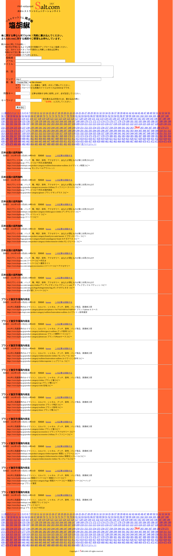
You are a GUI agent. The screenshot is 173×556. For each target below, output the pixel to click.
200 (40, 126)
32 (100, 115)
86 (91, 118)
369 (65, 138)
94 (115, 118)
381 (115, 138)
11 (38, 115)
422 (115, 141)
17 (56, 115)
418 (98, 141)
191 (3, 126)
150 (3, 123)
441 (24, 143)
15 (50, 115)
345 (136, 135)
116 (31, 121)
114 (23, 121)
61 (17, 118)
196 (24, 126)
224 (140, 126)
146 (156, 121)
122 (56, 121)
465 (123, 143)
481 (19, 146)
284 (53, 133)
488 (48, 146)
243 (48, 130)
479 (11, 146)
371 (73, 138)
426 (131, 141)
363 (40, 138)
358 (19, 138)
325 (53, 135)
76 (62, 118)
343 (127, 135)
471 (148, 143)
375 (90, 138)
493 (69, 146)
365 (48, 138)
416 (90, 141)
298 (111, 133)
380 (111, 138)
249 (73, 130)
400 (24, 141)
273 (7, 133)
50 (154, 115)
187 (157, 123)
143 (143, 121)
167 (73, 123)
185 (148, 123)
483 (28, 146)
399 (19, 141)
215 (102, 126)
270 (163, 130)
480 (15, 146)
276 (19, 133)
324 (48, 135)
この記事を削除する (63, 158)
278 (28, 133)
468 (136, 143)
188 (161, 123)
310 (161, 133)
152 (11, 123)
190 (169, 123)
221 (127, 126)
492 (65, 146)
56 (2, 118)
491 (61, 146)
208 (73, 126)
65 (29, 118)
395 (3, 141)
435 (169, 141)
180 (127, 123)
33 (103, 115)
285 (57, 133)
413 (77, 141)
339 (111, 135)
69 (41, 118)
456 (86, 143)
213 (94, 126)
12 (41, 115)
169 (82, 123)
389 (148, 138)
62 (20, 118)
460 (103, 143)
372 (78, 138)
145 (151, 121)
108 (167, 118)
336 (98, 135)
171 (90, 123)
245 (57, 130)
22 (71, 115)
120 (47, 121)
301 (123, 133)
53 (163, 115)
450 (61, 143)
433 (161, 141)
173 (98, 123)
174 (103, 123)
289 (73, 133)
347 (144, 135)
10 (35, 115)
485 (36, 146)
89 (100, 118)
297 (107, 133)
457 (90, 143)
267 (150, 130)
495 (78, 146)
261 (123, 130)
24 (77, 115)
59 (11, 118)
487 (44, 146)
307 (148, 133)
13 (44, 115)
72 (50, 118)
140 (131, 121)
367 (57, 138)
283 (48, 133)
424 (123, 141)
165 (65, 123)
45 (139, 115)
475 (165, 143)
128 (81, 121)
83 (82, 118)
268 (154, 130)
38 (118, 115)
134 (106, 121)
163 (57, 123)
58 (8, 118)
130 (89, 121)
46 (142, 115)
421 (111, 141)
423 (119, 141)
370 (69, 138)
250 (78, 130)
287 (65, 133)
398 (15, 141)
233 (7, 130)
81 (76, 118)
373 (82, 138)
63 (23, 118)
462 (111, 143)
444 (36, 143)
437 (7, 143)
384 (127, 138)
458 (94, 143)
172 (94, 123)
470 (144, 143)
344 (132, 135)
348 (148, 135)
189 (165, 123)
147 (160, 121)
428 (140, 141)
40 (124, 115)
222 (131, 126)
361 (32, 138)
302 (127, 133)
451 (65, 143)
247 (65, 130)
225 (144, 126)
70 (44, 118)
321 (36, 135)
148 (164, 121)
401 (28, 141)
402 (32, 141)
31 (97, 115)
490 (57, 146)
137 (118, 121)
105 (154, 118)
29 (91, 115)
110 (7, 121)
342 (123, 135)
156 (28, 123)
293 (90, 133)
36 (112, 115)
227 (152, 126)
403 (36, 141)
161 (48, 123)
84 (85, 118)
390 (152, 138)
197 (28, 126)
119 (43, 121)
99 (130, 118)
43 (133, 115)
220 (123, 126)
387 (140, 138)
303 (132, 133)
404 (40, 141)
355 (7, 138)
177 (115, 123)
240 (36, 130)
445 (40, 143)
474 (161, 143)
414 (82, 141)
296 (103, 133)
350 (157, 135)
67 (35, 118)
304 (136, 133)
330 (73, 135)
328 (65, 135)
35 (109, 115)
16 (53, 115)
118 (39, 121)
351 (161, 135)
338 (107, 135)
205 (61, 126)
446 (44, 143)
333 (86, 135)
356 (11, 138)
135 (110, 121)
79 (70, 118)
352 (165, 135)
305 (140, 133)
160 (44, 123)
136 (114, 121)
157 (32, 123)
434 (165, 141)
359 (24, 138)
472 (152, 143)
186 (152, 123)
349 (152, 135)
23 (74, 115)
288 (69, 133)
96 (121, 118)
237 (24, 130)
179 (123, 123)
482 (24, 146)
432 (156, 141)
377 (98, 138)
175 (107, 123)
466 (127, 143)
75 (59, 118)
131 (93, 121)
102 (142, 118)
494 (73, 146)
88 (97, 118)
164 (61, 123)
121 (52, 121)
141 (135, 121)
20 (65, 115)
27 (85, 115)
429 (144, 141)
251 (82, 130)
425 (127, 141)
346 (140, 135)
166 (69, 123)
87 (94, 118)
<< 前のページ (8, 115)
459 (98, 143)
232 (3, 130)
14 (47, 115)
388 (144, 138)
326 (57, 135)
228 (156, 126)
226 (148, 126)
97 (124, 118)
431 (152, 141)
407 (53, 141)
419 (102, 141)
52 (160, 115)
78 (68, 118)
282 (44, 133)
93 (112, 118)
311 (165, 133)
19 (62, 115)
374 (86, 138)
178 (119, 123)
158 (36, 123)
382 (119, 138)
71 (47, 118)
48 (148, 115)
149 (168, 121)
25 (80, 115)
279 (32, 133)
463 (115, 143)
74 (56, 118)
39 (121, 115)
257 (107, 130)
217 (111, 126)
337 (103, 135)
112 (15, 121)
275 (15, 133)
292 (86, 133)
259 (115, 130)
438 (11, 143)
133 (102, 121)
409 (61, 141)
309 (157, 133)
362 (36, 138)
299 (115, 133)
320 (32, 135)
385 (132, 138)
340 (115, 135)
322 (40, 135)
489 (53, 146)
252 (86, 130)
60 (14, 118)
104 (150, 118)
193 (11, 126)
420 (107, 141)
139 (126, 121)
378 (103, 138)
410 (65, 141)
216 (107, 126)
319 (28, 135)
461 (107, 143)
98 (127, 118)
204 (57, 126)
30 (94, 115)
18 (59, 115)
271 (167, 130)
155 (24, 123)
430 (148, 141)
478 (7, 146)
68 (38, 118)
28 (88, 115)
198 (32, 126)
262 (127, 130)
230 (165, 126)
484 (32, 146)
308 (152, 133)
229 (161, 126)
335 (94, 135)
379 (107, 138)
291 (82, 133)
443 (32, 143)
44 (136, 115)
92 (109, 118)
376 (94, 138)
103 (146, 118)
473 (157, 143)
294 (94, 133)
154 (19, 123)
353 (169, 135)
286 (61, 133)
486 (40, 146)
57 (5, 118)
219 (119, 126)
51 (157, 115)
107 (163, 118)
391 (157, 138)
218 (115, 126)
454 (78, 143)
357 (15, 138)
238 (28, 130)
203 (53, 126)
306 (144, 133)
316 (15, 135)
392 (161, 138)
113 (19, 121)
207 (69, 126)
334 (90, 135)
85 (88, 118)
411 (69, 141)
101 (138, 118)
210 (82, 126)
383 (123, 138)
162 (53, 123)
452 (69, 143)
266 (146, 130)
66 (32, 118)
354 (3, 138)
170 (86, 123)
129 (85, 121)
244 (53, 130)
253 (90, 130)
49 (151, 115)
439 (15, 143)
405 (44, 141)
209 (78, 126)
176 (111, 123)
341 (119, 135)
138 (122, 121)
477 (3, 146)
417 (94, 141)
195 (19, 126)
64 (26, 118)
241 (40, 130)
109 (3, 121)
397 (11, 141)
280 (36, 133)
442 (28, 143)
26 (83, 115)
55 (169, 115)
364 (44, 138)
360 (28, 138)
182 (136, 123)
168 (78, 123)
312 (169, 133)
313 (3, 135)
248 (69, 130)
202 (48, 126)
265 (142, 130)
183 (140, 123)
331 (78, 135)
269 (158, 130)
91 (106, 118)
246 (61, 130)
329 (69, 135)
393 (165, 138)
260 (119, 130)
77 (65, 118)
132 (97, 121)
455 (82, 143)
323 (44, 135)
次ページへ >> (88, 146)
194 (15, 126)
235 (15, 130)
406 (48, 141)
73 (53, 118)
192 (7, 126)
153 (15, 123)
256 (103, 130)
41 (127, 115)
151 (7, 123)
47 (145, 115)
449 (57, 143)
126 (72, 121)
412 (73, 141)
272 (3, 133)
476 (169, 143)
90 (103, 118)
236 (19, 130)
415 (86, 141)
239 (32, 130)
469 (140, 143)
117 (35, 121)
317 (19, 135)
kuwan (48, 158)
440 (19, 143)
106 (158, 118)
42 (130, 115)
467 (132, 143)
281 (40, 133)
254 (94, 130)
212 (90, 126)
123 (60, 121)
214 (98, 126)
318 (24, 135)
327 (61, 135)
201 (44, 126)
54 (166, 115)
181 (132, 123)
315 (11, 135)
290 (78, 133)
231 (169, 126)
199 (36, 126)
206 (65, 126)
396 (7, 141)
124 (64, 121)
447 (48, 143)
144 (147, 121)
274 (11, 133)
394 (169, 138)
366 (53, 138)
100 (133, 118)
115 (27, 121)
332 (82, 135)
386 (136, 138)
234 (11, 130)
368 (61, 138)
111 (11, 121)
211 (86, 126)
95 (118, 118)
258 (111, 130)
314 (7, 135)
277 (24, 133)
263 (132, 130)
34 (106, 115)
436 (3, 143)
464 (119, 143)
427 (136, 141)
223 (136, 126)
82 (79, 118)
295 (98, 133)
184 (144, 123)
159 (40, 123)
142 (139, 121)
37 (115, 115)
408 (57, 141)
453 (73, 143)
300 (119, 133)
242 (44, 130)
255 (98, 130)
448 (53, 143)
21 (68, 115)
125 (68, 121)
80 (73, 118)
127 (77, 121)
